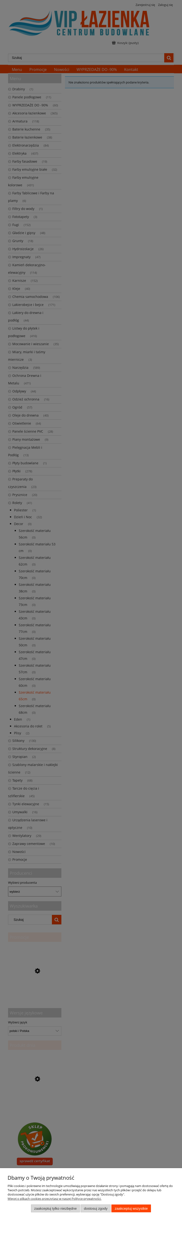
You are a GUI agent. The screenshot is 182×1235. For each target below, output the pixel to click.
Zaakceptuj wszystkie (131, 1208)
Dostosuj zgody (96, 1208)
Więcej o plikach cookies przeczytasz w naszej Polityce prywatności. (54, 1198)
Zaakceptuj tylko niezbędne (55, 1208)
